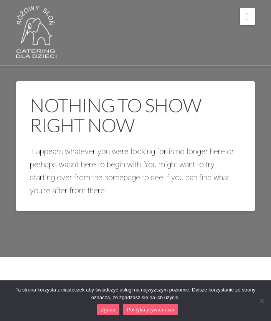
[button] (247, 16)
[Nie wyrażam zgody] (261, 301)
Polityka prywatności (150, 310)
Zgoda (108, 310)
